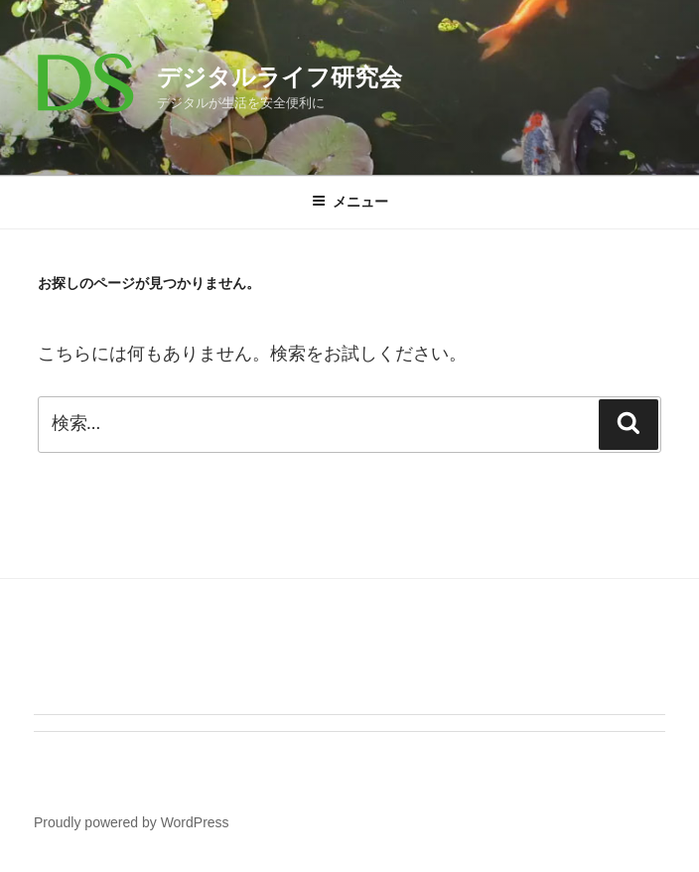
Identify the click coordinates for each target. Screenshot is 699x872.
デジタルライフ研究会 (279, 77)
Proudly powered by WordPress (131, 822)
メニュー (350, 202)
